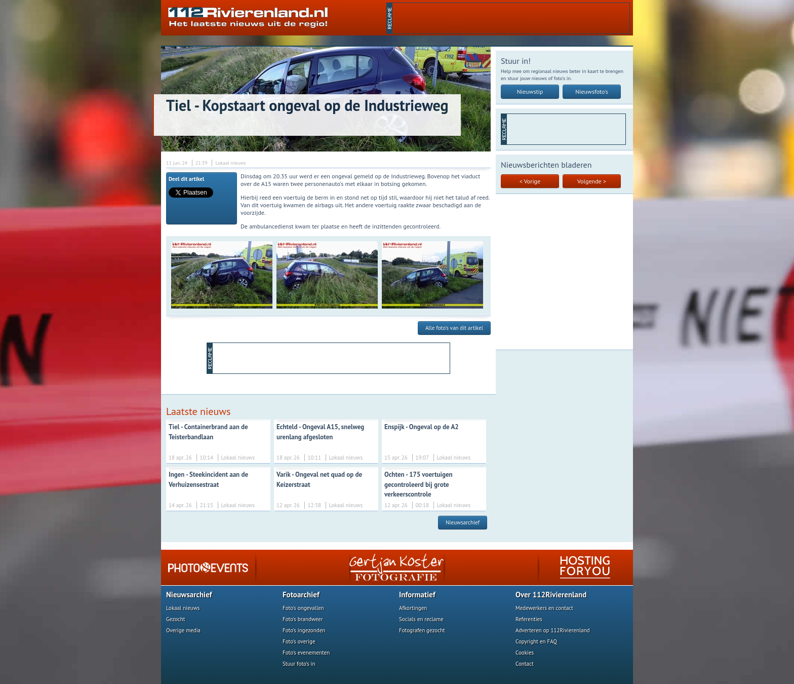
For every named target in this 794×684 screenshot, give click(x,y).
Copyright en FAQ (536, 641)
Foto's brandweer (303, 619)
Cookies (524, 652)
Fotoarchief (301, 594)
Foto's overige (299, 641)
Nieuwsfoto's (591, 91)
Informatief (417, 594)
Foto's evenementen (306, 652)
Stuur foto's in (299, 663)
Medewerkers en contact (544, 608)
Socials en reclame (421, 619)
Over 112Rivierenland (550, 594)
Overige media (183, 630)
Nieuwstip (530, 91)
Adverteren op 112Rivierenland (552, 630)
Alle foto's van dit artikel (454, 327)
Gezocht (175, 619)
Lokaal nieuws (183, 608)
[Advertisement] (510, 18)
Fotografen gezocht (422, 630)
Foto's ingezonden (304, 630)
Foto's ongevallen (303, 608)
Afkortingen (413, 608)
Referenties (528, 619)
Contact (524, 663)
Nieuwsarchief (463, 522)
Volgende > (591, 181)
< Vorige (530, 181)
